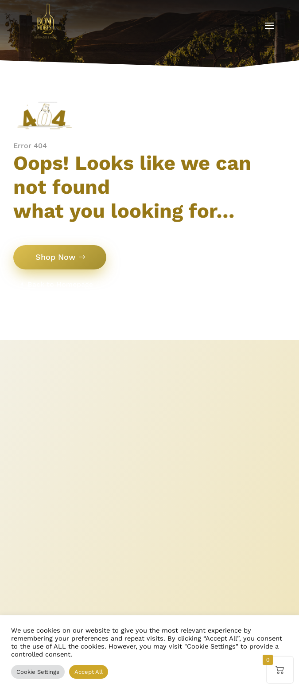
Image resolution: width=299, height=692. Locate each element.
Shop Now (55, 257)
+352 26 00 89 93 (67, 570)
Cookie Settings (37, 672)
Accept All (88, 672)
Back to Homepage (60, 284)
